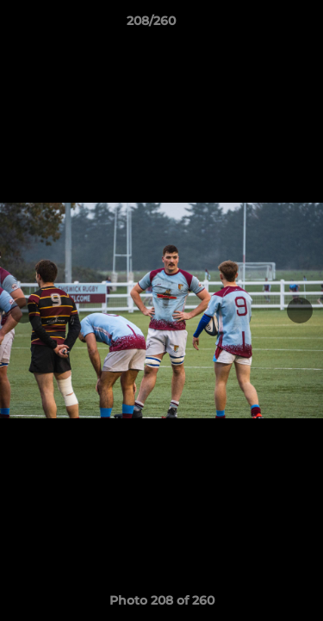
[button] (261, 25)
